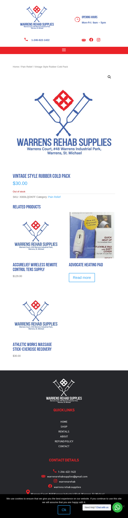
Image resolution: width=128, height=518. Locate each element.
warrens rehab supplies (67, 487)
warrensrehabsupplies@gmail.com (67, 476)
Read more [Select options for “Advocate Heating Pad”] (82, 278)
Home (16, 66)
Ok (64, 510)
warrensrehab (67, 482)
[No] (123, 506)
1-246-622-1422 (40, 40)
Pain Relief (26, 66)
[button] (109, 77)
